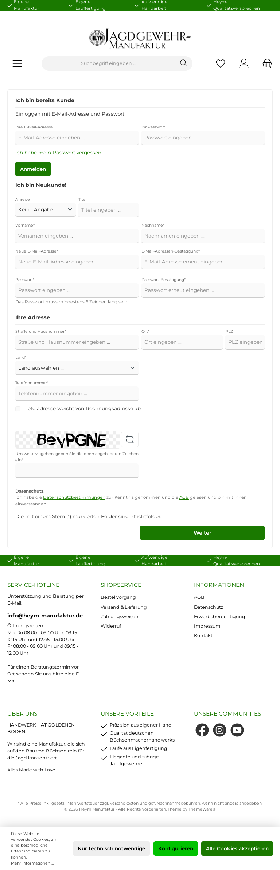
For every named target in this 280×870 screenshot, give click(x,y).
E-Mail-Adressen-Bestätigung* (170, 251)
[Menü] (17, 63)
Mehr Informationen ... (32, 863)
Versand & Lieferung (124, 607)
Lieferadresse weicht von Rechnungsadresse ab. (82, 408)
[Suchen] (183, 63)
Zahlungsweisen (120, 616)
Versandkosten (124, 803)
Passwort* (24, 279)
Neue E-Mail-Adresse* (36, 251)
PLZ (229, 331)
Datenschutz (208, 607)
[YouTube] (237, 730)
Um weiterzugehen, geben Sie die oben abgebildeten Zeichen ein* (77, 456)
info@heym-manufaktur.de (45, 615)
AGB (184, 497)
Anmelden (33, 169)
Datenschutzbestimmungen (74, 497)
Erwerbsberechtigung (219, 616)
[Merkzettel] (220, 63)
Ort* (145, 331)
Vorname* (25, 225)
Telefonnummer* (31, 383)
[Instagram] (219, 730)
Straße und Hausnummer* (40, 331)
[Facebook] (202, 730)
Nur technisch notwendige (111, 848)
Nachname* (152, 225)
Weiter (202, 533)
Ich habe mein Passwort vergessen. (58, 152)
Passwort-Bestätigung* (163, 279)
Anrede (22, 199)
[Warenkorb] (265, 63)
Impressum (207, 626)
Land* (20, 357)
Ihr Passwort (153, 127)
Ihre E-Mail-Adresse (34, 127)
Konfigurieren (175, 848)
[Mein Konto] (244, 63)
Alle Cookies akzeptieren (237, 848)
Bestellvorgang (118, 597)
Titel (82, 199)
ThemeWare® (202, 809)
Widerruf (111, 626)
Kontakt (203, 635)
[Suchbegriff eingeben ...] (109, 63)
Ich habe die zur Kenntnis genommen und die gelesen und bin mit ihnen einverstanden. (131, 501)
